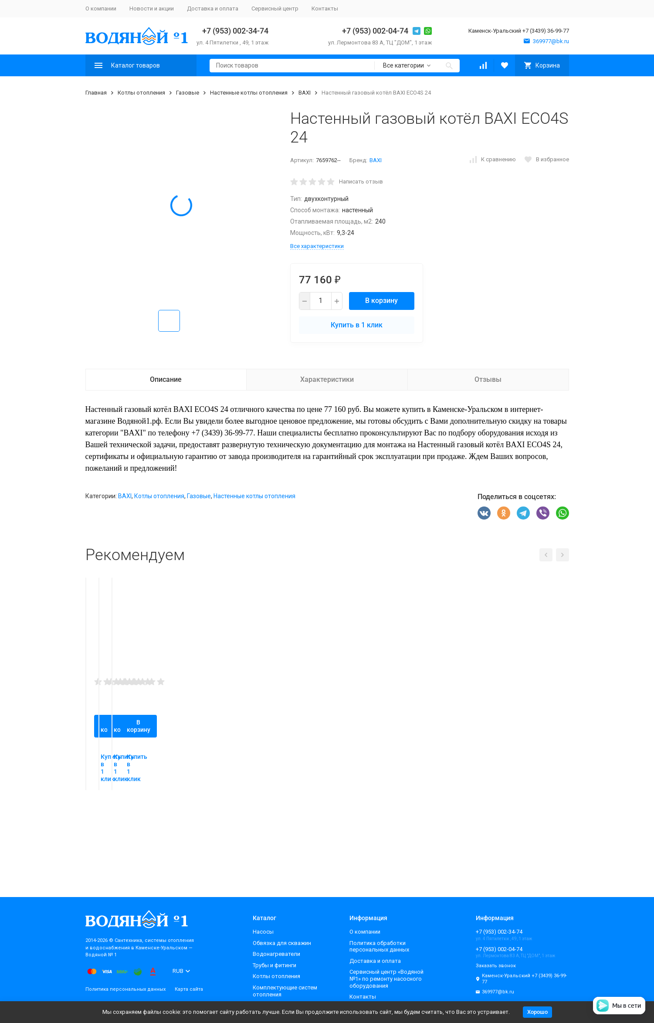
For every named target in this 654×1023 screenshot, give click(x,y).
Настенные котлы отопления (249, 92)
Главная (96, 92)
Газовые (187, 92)
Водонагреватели (276, 954)
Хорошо (537, 1012)
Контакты (325, 8)
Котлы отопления (141, 92)
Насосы (263, 931)
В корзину (381, 300)
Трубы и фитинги (274, 965)
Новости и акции (151, 8)
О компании (100, 8)
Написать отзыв (361, 181)
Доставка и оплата (212, 8)
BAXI (304, 92)
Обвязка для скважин (282, 943)
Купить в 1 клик (357, 325)
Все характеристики (317, 246)
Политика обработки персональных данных (379, 946)
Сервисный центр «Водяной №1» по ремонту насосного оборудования (386, 979)
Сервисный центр (274, 8)
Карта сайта (189, 989)
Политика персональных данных (125, 989)
